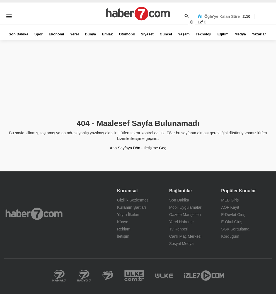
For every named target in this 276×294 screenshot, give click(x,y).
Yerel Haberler (181, 222)
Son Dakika (18, 34)
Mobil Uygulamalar (185, 207)
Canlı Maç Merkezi (185, 236)
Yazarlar (259, 34)
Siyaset (147, 34)
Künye (122, 222)
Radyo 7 (84, 275)
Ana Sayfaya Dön (125, 148)
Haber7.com (34, 214)
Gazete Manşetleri (185, 214)
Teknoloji (203, 34)
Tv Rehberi (178, 229)
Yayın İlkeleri (128, 214)
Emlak (107, 34)
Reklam (123, 229)
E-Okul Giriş (231, 222)
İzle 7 (204, 275)
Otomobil (127, 34)
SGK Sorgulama (235, 229)
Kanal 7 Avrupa (107, 275)
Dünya (90, 34)
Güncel (166, 34)
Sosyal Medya (181, 243)
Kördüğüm (230, 236)
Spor (38, 34)
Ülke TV (164, 275)
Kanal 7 (59, 275)
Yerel (74, 34)
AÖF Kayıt (230, 207)
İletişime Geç (155, 148)
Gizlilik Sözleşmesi (133, 200)
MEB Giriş (230, 200)
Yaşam (184, 34)
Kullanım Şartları (131, 207)
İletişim (123, 236)
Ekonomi (56, 34)
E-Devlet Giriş (233, 214)
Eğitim (223, 34)
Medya (240, 34)
